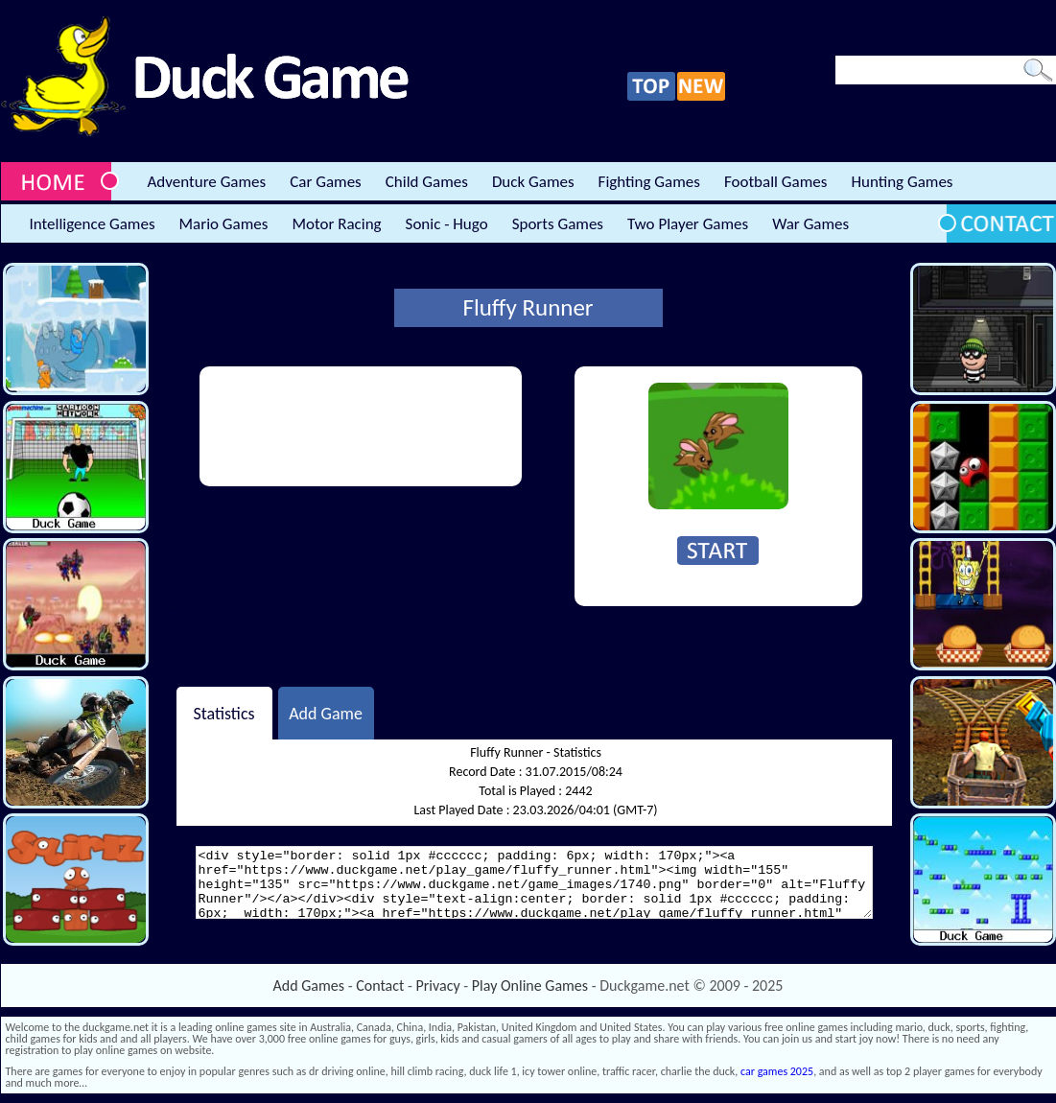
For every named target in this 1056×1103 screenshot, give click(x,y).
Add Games (308, 985)
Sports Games (557, 224)
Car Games (326, 182)
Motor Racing (336, 224)
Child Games (427, 182)
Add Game (326, 712)
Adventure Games (207, 182)
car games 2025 (776, 1071)
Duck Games (533, 182)
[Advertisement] (280, 426)
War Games (810, 224)
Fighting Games (649, 182)
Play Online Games (530, 985)
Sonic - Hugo (447, 224)
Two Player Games (687, 224)
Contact (380, 985)
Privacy (438, 985)
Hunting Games (901, 182)
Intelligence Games (92, 224)
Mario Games (224, 224)
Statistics (223, 712)
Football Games (775, 182)
